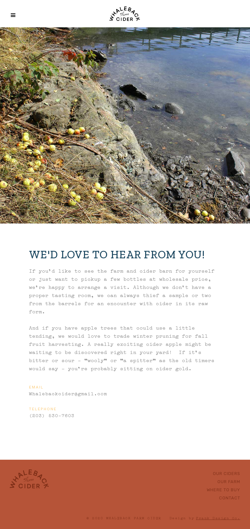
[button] (9, 15)
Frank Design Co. (218, 518)
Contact (229, 497)
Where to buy (223, 489)
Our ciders (226, 473)
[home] (124, 13)
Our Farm (228, 481)
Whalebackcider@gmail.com (68, 393)
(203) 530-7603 (52, 415)
